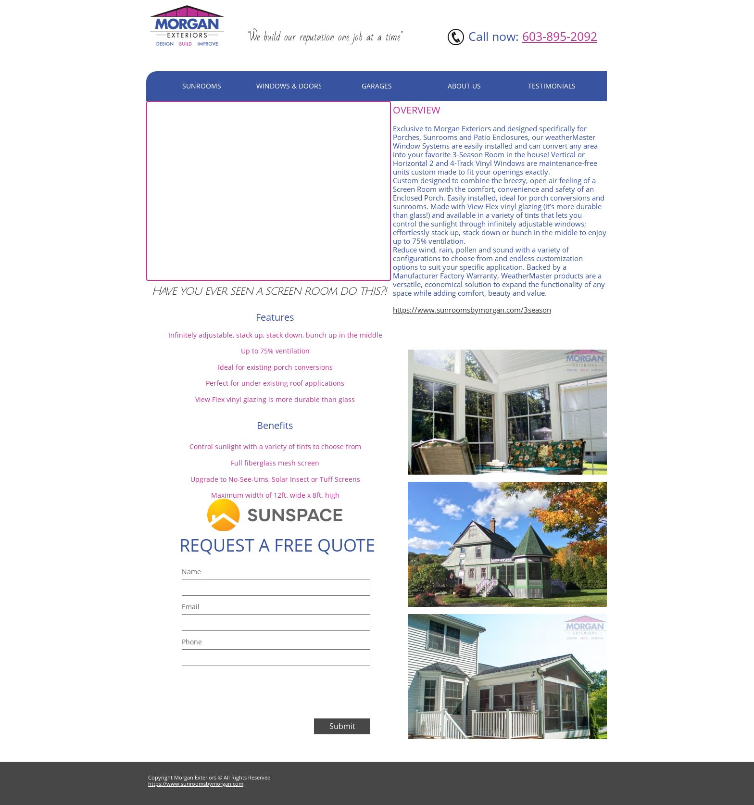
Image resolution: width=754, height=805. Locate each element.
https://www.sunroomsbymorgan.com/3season (472, 309)
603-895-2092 (559, 36)
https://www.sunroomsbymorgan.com (195, 783)
